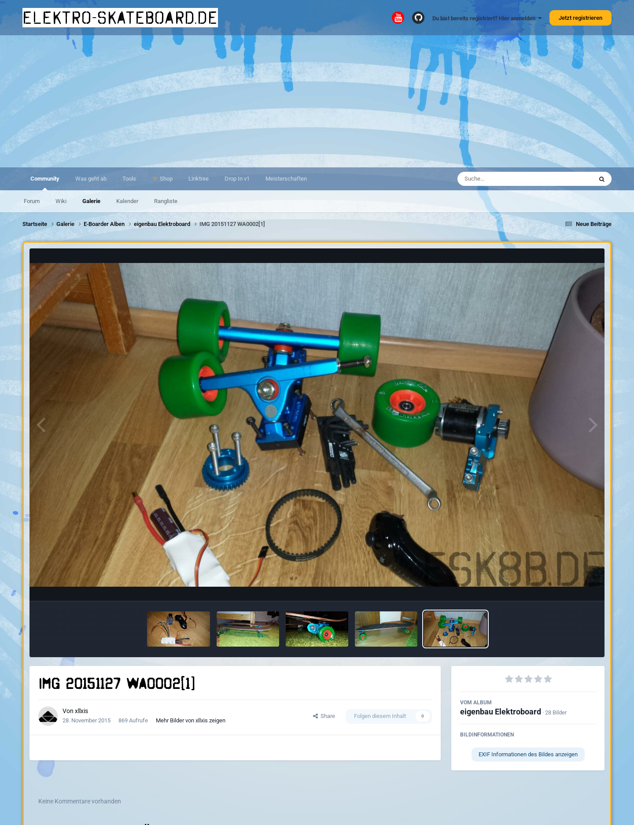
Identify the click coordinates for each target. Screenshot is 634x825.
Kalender (127, 201)
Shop (165, 178)
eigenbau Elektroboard (500, 711)
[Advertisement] (317, 101)
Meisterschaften (286, 178)
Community (44, 182)
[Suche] (507, 179)
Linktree (198, 178)
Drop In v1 (237, 178)
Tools (129, 178)
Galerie (91, 201)
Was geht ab (91, 178)
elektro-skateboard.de (120, 17)
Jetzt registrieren (580, 18)
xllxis (81, 710)
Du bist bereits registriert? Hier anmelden (487, 18)
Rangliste (165, 201)
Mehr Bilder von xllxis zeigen (190, 720)
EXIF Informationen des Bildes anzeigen (528, 754)
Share (324, 716)
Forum (32, 201)
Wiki (60, 201)
